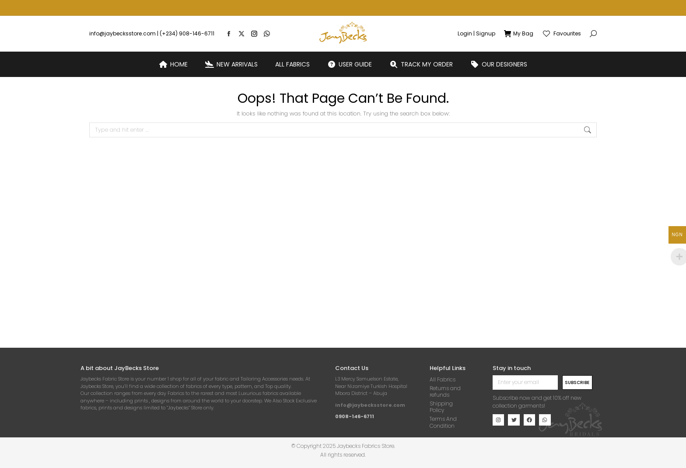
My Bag (518, 17)
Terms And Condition (443, 422)
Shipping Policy (441, 407)
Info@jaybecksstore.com (370, 405)
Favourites (561, 17)
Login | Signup (476, 17)
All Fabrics (442, 379)
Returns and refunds (445, 391)
